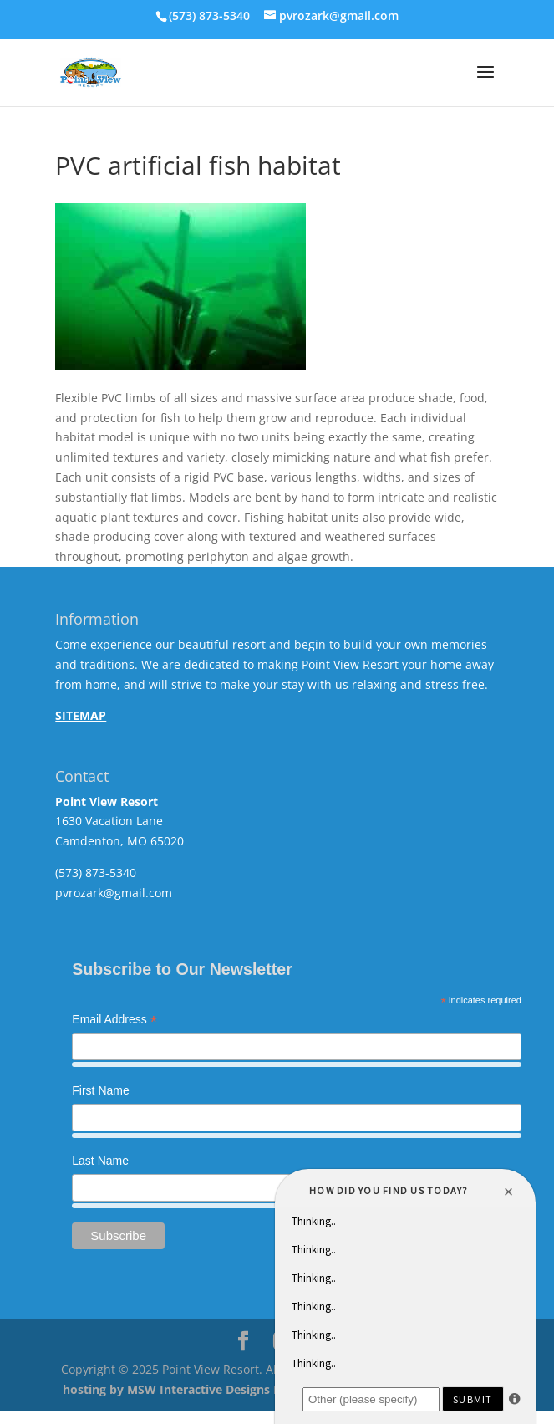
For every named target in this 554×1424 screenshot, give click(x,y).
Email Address (114, 1021)
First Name (100, 1090)
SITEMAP (80, 715)
